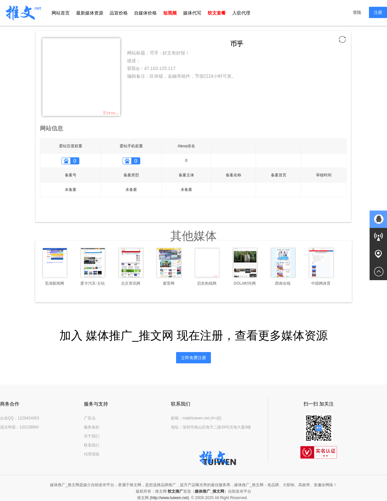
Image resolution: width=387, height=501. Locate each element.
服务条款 (91, 427)
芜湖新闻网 (54, 283)
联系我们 (91, 445)
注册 (378, 12)
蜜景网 (168, 283)
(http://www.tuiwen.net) (169, 498)
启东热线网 (206, 283)
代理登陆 (91, 454)
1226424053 (28, 418)
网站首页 (61, 12)
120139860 (29, 427)
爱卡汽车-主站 (92, 283)
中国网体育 (321, 283)
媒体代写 (192, 12)
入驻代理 (241, 12)
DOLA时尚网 (245, 283)
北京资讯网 (130, 283)
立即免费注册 (193, 357)
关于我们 (91, 436)
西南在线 (283, 283)
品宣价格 (119, 12)
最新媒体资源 (89, 12)
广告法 (89, 418)
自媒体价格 (145, 12)
